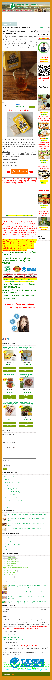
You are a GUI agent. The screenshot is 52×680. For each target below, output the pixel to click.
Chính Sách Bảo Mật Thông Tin (13, 637)
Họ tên (5, 437)
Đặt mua (32, 107)
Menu (10, 24)
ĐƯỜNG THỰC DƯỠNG (9, 495)
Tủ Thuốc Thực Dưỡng (9, 541)
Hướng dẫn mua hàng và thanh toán (14, 635)
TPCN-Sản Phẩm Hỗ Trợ (9, 476)
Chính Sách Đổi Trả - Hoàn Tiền (13, 639)
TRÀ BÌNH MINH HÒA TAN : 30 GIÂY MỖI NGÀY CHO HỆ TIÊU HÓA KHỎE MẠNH (26, 348)
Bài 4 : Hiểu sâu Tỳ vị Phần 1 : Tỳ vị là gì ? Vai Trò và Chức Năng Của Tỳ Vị (27, 514)
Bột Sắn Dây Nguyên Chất (10, 489)
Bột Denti (5, 504)
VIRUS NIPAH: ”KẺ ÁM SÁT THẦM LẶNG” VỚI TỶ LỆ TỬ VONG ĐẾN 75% (26, 592)
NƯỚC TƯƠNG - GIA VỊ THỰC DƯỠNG (13, 501)
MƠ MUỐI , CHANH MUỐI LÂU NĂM (13, 498)
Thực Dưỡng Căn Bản (9, 538)
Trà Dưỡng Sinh (7, 485)
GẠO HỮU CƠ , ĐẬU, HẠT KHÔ (11, 482)
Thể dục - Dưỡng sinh (9, 547)
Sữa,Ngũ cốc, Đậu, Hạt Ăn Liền (11, 507)
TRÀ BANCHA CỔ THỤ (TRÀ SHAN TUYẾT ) (26, 403)
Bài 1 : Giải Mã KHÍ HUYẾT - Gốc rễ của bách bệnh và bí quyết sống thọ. (26, 528)
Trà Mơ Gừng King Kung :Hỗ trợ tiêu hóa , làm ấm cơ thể (10, 348)
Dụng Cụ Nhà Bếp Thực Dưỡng (11, 492)
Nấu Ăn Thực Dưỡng (8, 550)
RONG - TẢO (6, 479)
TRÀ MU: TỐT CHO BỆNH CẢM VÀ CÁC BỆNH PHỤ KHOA (10, 403)
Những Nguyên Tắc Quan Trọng (11, 544)
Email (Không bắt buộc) (9, 442)
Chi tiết (9, 368)
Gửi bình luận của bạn (9, 447)
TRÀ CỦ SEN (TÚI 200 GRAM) (26, 375)
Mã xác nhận (6, 460)
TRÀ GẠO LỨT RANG (10, 375)
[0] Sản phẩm (43, 27)
